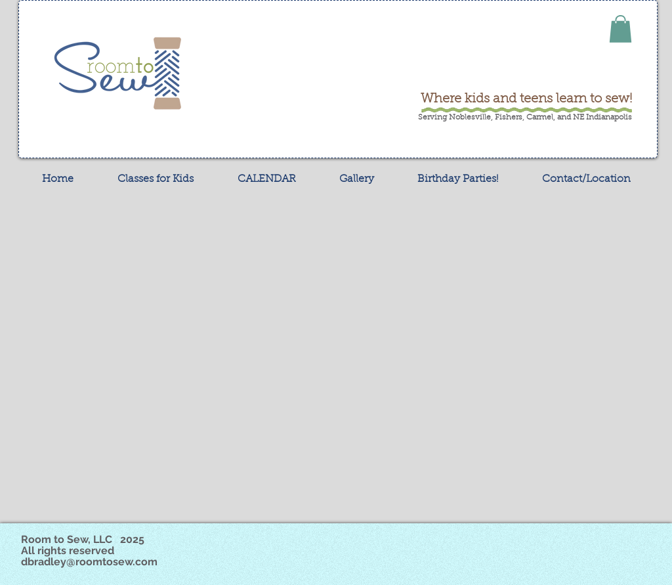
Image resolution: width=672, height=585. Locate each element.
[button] (620, 29)
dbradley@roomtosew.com (89, 561)
